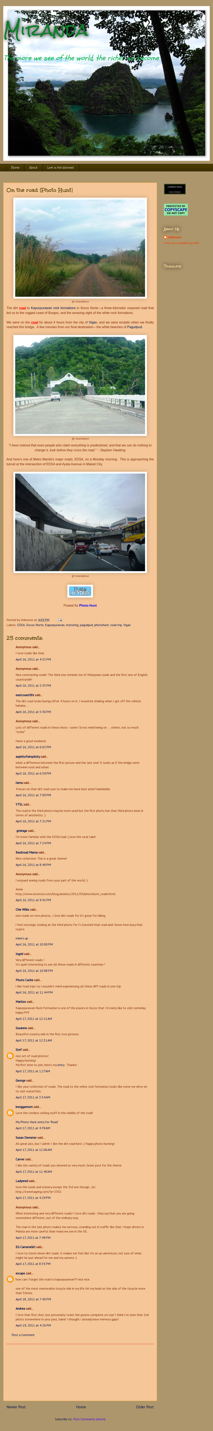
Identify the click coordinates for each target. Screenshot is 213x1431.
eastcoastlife (25, 695)
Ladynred (22, 1181)
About (33, 168)
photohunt (101, 625)
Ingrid (19, 954)
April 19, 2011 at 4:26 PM (33, 1325)
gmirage (21, 831)
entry (61, 1065)
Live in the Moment (60, 168)
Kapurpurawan (55, 625)
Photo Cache (24, 980)
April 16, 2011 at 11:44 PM (34, 992)
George (20, 1080)
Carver (20, 1159)
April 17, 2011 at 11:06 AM (34, 1150)
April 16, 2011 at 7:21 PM (33, 821)
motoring (72, 625)
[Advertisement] (80, 1372)
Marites (21, 1002)
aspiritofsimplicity (28, 756)
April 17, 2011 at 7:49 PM (33, 1238)
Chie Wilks (23, 909)
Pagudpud (134, 327)
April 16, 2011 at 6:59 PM (33, 773)
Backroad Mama (27, 852)
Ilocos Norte (35, 625)
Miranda (45, 30)
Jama (19, 783)
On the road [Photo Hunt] (39, 190)
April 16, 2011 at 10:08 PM (34, 971)
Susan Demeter (26, 1137)
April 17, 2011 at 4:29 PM (33, 1198)
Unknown (174, 237)
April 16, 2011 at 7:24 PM (33, 843)
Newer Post (16, 1406)
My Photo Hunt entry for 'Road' (37, 1122)
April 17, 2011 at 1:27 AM (33, 1071)
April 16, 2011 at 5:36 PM (33, 712)
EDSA (21, 625)
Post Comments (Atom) (89, 1419)
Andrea (20, 1308)
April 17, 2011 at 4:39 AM (33, 1128)
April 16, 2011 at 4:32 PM (33, 659)
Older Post (145, 1406)
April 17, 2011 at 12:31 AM (34, 1040)
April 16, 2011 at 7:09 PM (33, 795)
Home (15, 168)
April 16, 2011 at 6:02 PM (33, 747)
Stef (19, 1050)
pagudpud (86, 625)
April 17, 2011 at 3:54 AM (33, 1097)
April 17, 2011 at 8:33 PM (33, 1264)
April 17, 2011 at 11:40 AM (34, 1172)
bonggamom (24, 1107)
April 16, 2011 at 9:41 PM (33, 900)
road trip (116, 625)
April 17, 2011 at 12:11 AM (34, 1019)
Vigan (93, 322)
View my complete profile (181, 243)
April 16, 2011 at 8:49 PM (33, 865)
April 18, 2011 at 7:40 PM (33, 1299)
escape (20, 1273)
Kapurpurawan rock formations (53, 308)
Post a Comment (23, 1335)
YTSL (19, 804)
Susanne (21, 1028)
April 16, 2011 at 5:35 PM (33, 685)
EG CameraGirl (25, 1247)
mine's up (22, 938)
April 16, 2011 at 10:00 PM (34, 944)
